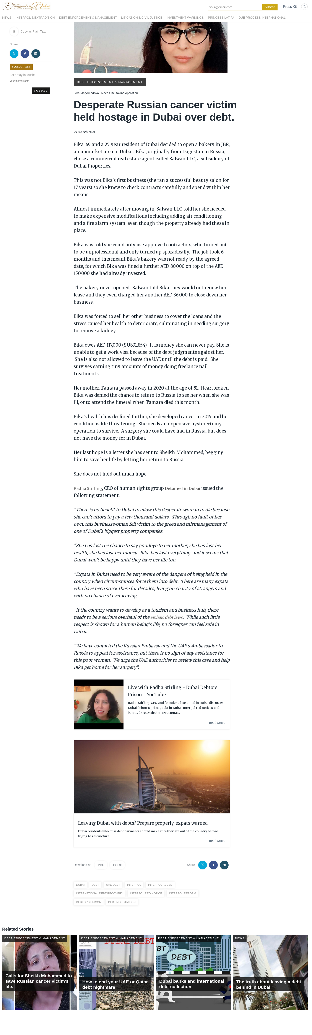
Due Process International (262, 17)
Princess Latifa (221, 17)
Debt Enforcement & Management (88, 17)
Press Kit (290, 6)
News (6, 17)
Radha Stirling (90, 488)
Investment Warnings (185, 17)
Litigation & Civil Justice (141, 17)
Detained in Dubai (188, 488)
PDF (101, 865)
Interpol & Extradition (35, 17)
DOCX (117, 865)
